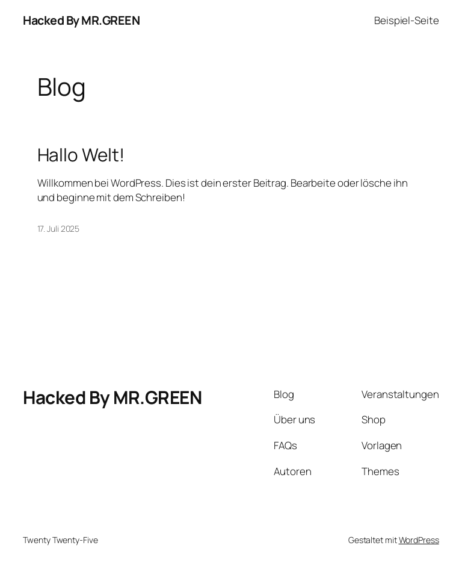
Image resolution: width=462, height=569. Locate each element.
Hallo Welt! (81, 154)
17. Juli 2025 (58, 228)
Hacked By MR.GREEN (81, 20)
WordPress (419, 540)
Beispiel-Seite (406, 20)
